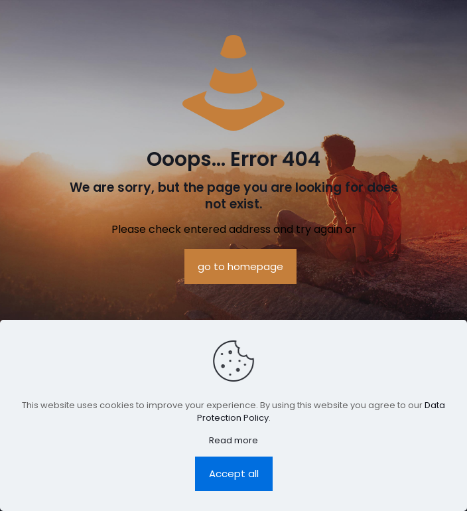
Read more (233, 440)
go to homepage (240, 266)
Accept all (234, 473)
